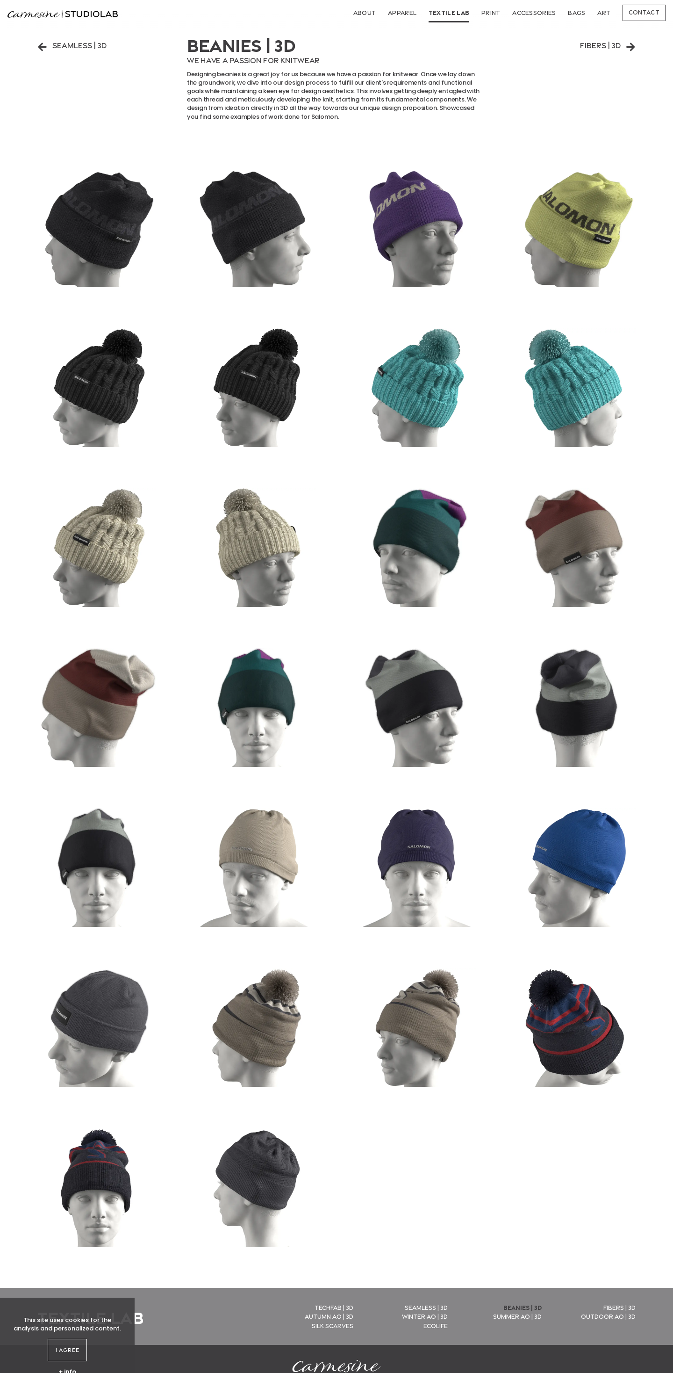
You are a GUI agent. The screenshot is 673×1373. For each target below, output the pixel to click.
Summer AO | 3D (517, 1316)
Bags (576, 12)
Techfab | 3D (334, 1307)
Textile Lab (449, 12)
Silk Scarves (332, 1325)
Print (491, 12)
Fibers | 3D (608, 45)
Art (603, 12)
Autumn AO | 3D (329, 1316)
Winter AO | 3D (425, 1316)
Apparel (402, 12)
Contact (644, 11)
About (364, 12)
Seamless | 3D (72, 45)
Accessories (534, 12)
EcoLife (435, 1325)
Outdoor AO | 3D (608, 1316)
